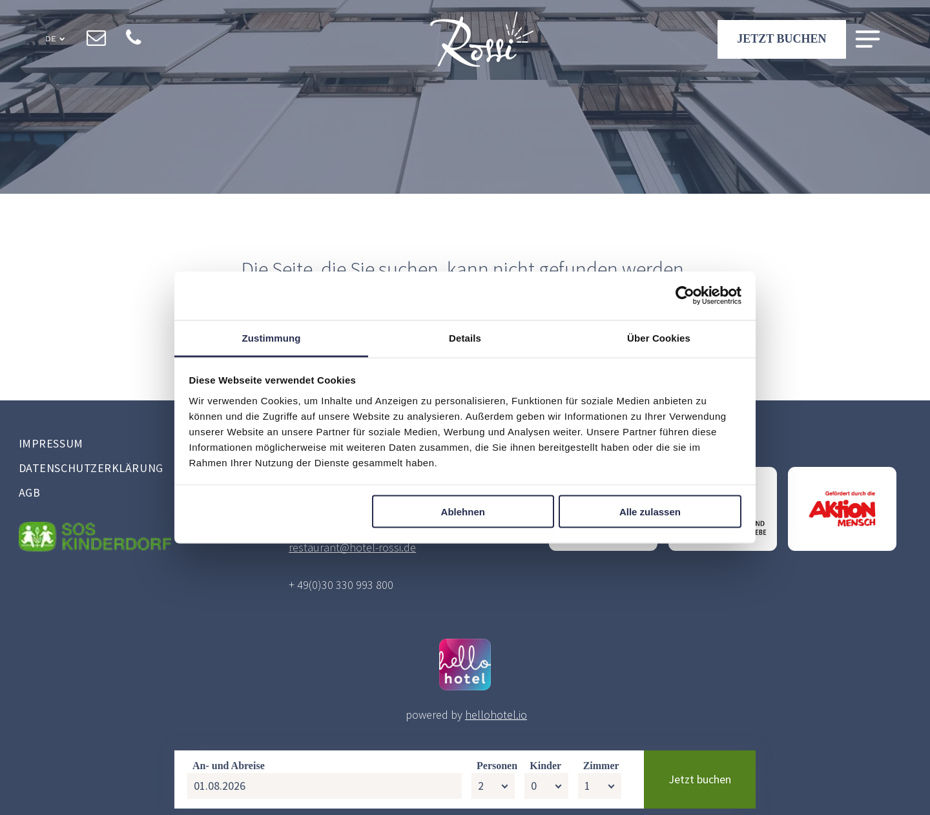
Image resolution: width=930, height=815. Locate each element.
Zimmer (601, 772)
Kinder (545, 772)
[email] (96, 39)
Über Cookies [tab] (658, 337)
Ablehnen (463, 511)
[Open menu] (867, 39)
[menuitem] (131, 445)
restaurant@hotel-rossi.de (352, 547)
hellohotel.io (496, 714)
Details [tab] (465, 337)
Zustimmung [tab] (271, 337)
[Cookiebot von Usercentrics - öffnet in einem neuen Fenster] (684, 295)
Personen (497, 772)
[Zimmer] (599, 792)
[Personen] (493, 792)
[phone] (134, 39)
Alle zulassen (650, 511)
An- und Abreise (228, 772)
